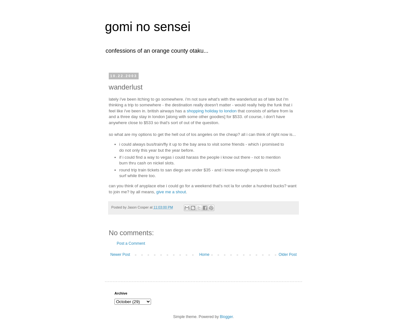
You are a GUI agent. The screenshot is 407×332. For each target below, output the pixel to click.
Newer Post (120, 254)
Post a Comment (131, 243)
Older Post (288, 254)
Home (204, 254)
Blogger (226, 317)
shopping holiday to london (212, 111)
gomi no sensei (147, 27)
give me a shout (171, 191)
